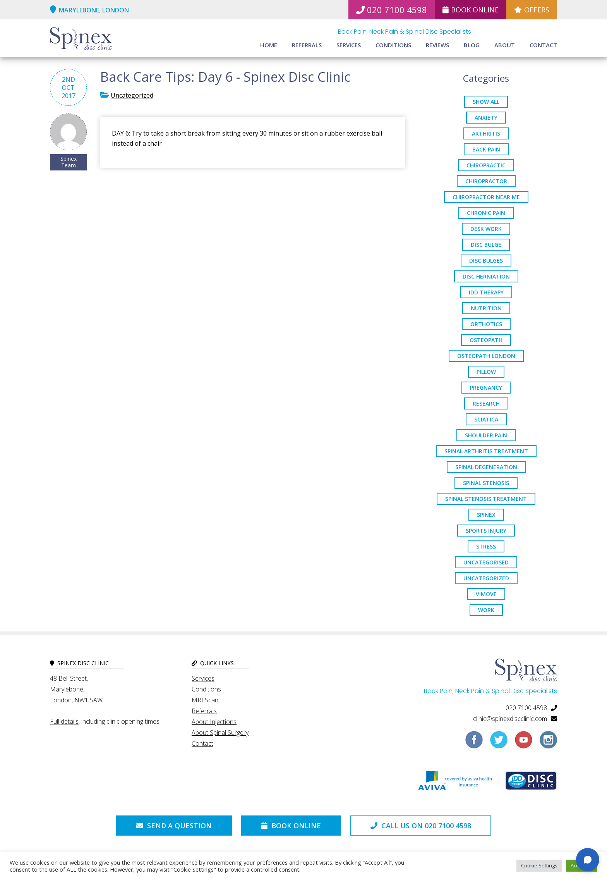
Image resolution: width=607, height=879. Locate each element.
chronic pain (486, 213)
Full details (64, 721)
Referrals (307, 45)
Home (268, 45)
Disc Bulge (486, 244)
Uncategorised (486, 562)
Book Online (470, 9)
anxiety (486, 117)
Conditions (393, 45)
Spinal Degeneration (486, 467)
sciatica (486, 419)
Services (348, 45)
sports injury (486, 530)
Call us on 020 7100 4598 (420, 825)
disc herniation (486, 276)
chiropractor (486, 181)
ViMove (486, 594)
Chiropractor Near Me (486, 197)
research (486, 403)
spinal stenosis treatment (486, 498)
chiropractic (486, 165)
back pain (486, 149)
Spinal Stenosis (486, 483)
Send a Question (174, 825)
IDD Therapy (486, 292)
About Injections (214, 721)
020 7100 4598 (391, 9)
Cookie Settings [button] (539, 865)
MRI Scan (205, 700)
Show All (486, 101)
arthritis (486, 133)
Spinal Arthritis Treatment (486, 451)
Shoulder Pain (486, 435)
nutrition (486, 308)
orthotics (486, 324)
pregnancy (486, 387)
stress (486, 546)
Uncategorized (132, 95)
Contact (543, 45)
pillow (486, 371)
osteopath (486, 340)
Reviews (437, 45)
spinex (486, 514)
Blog (472, 45)
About (504, 45)
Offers (531, 9)
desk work (486, 228)
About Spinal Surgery (220, 732)
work (486, 610)
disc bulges (486, 260)
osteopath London (486, 356)
